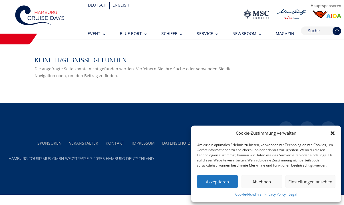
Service (205, 34)
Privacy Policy (275, 194)
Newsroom (244, 34)
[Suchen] (337, 31)
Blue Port (131, 34)
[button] (332, 133)
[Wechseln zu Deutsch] (97, 5)
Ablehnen (261, 181)
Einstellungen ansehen (310, 181)
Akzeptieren (217, 181)
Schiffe (169, 34)
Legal (293, 194)
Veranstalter (83, 143)
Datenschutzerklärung (188, 143)
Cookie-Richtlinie (248, 194)
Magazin (285, 34)
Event (94, 34)
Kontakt (115, 143)
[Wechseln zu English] (121, 5)
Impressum (143, 143)
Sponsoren (49, 143)
